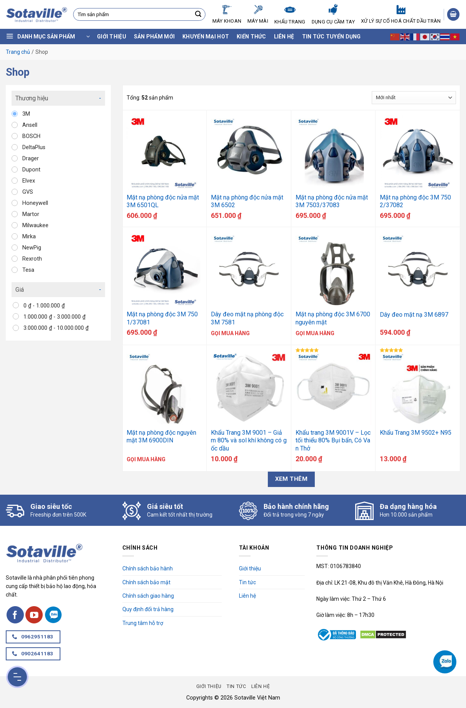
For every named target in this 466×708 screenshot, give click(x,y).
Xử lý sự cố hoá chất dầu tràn (401, 14)
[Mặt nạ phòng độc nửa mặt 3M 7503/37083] (334, 152)
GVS (27, 192)
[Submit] (198, 14)
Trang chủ (18, 52)
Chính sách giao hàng (148, 596)
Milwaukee (35, 225)
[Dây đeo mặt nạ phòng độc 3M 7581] (249, 269)
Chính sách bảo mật (146, 582)
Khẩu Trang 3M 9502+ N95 (415, 432)
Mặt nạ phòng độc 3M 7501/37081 (162, 318)
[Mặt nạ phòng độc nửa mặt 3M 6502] (249, 152)
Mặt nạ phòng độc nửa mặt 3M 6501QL (163, 201)
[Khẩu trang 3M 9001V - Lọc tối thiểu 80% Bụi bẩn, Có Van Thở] (334, 387)
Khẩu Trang (290, 14)
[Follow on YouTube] (34, 614)
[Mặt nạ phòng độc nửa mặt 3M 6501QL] (165, 152)
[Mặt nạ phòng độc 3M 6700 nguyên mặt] (334, 269)
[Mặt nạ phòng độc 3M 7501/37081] (165, 269)
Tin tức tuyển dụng (331, 36)
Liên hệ (284, 36)
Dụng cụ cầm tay (333, 14)
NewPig (31, 247)
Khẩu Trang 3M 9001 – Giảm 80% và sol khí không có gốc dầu (249, 440)
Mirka (29, 236)
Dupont (31, 169)
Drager (30, 158)
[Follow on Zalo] (53, 614)
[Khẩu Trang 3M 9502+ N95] (418, 387)
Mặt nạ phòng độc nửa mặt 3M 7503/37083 (332, 201)
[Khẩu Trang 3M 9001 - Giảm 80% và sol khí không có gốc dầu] (249, 387)
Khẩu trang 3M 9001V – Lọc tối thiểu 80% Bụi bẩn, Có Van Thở (333, 440)
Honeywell (35, 203)
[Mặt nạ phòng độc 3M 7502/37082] (418, 152)
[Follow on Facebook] (15, 614)
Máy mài (257, 14)
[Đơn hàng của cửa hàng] (414, 97)
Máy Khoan (226, 14)
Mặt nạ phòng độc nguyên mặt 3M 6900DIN (161, 436)
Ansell (29, 125)
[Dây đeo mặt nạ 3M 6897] (418, 269)
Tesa (28, 270)
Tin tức (247, 582)
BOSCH (31, 136)
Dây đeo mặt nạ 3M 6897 (414, 314)
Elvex (28, 181)
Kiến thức (251, 36)
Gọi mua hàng (230, 333)
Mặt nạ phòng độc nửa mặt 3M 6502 (247, 201)
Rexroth (32, 259)
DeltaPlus (33, 147)
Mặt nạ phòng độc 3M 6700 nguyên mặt (333, 318)
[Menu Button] (17, 676)
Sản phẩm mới (154, 36)
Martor (30, 214)
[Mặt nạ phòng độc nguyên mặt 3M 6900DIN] (165, 387)
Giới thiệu (111, 36)
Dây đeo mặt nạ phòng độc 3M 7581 (247, 318)
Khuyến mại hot (205, 36)
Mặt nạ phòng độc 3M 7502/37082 (415, 201)
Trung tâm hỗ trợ (142, 623)
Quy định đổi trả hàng (148, 609)
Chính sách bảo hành (147, 568)
